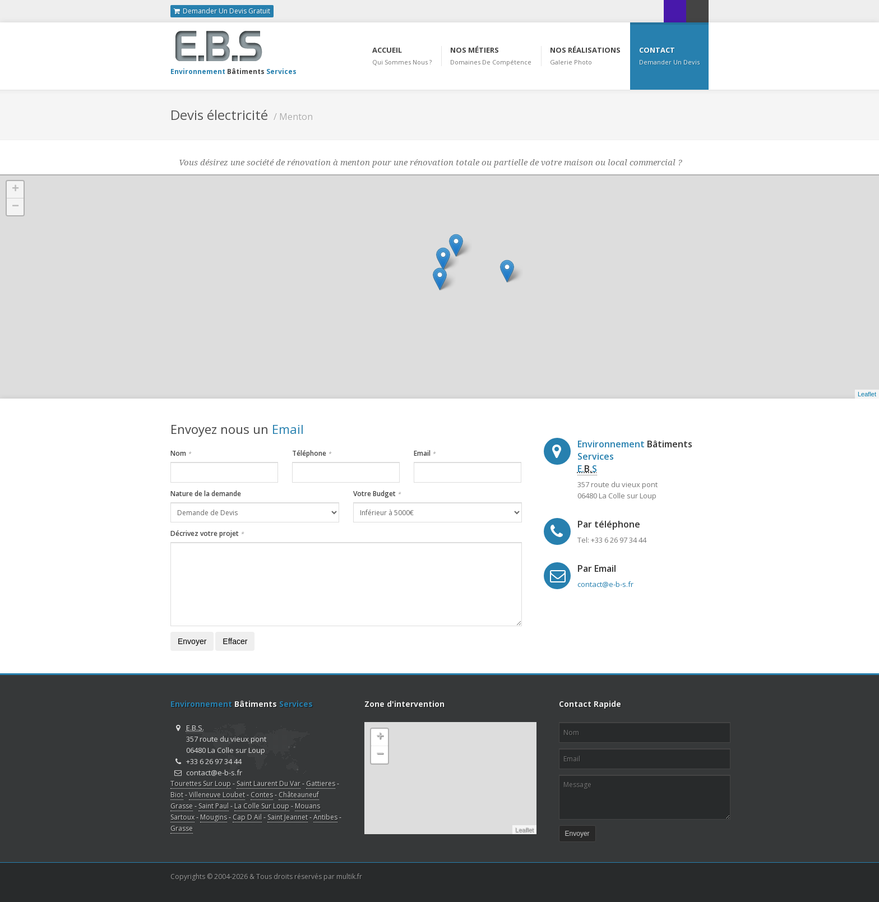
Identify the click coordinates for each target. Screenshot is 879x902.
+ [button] (15, 189)
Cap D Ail (247, 817)
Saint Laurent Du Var (268, 783)
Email (425, 453)
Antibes (325, 817)
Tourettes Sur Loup (200, 783)
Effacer (235, 641)
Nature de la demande (205, 493)
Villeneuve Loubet (217, 794)
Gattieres (320, 783)
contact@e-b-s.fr (605, 584)
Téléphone (311, 453)
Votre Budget (377, 493)
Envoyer (192, 641)
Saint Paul (213, 806)
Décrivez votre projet (207, 533)
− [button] (15, 206)
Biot (176, 794)
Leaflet (867, 394)
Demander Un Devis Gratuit (222, 11)
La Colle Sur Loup (261, 806)
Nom (180, 453)
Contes (262, 794)
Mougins (213, 817)
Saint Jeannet (287, 817)
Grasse (181, 828)
